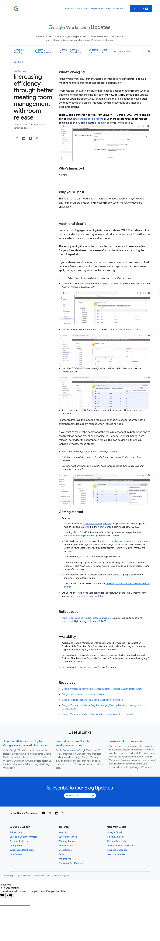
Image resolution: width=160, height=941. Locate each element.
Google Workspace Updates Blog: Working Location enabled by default (97, 714)
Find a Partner (65, 845)
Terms (67, 876)
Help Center (97, 8)
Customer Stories (67, 836)
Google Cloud (114, 832)
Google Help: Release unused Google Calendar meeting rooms (93, 700)
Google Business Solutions (121, 845)
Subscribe (140, 8)
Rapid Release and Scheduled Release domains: (86, 618)
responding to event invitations (89, 596)
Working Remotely (68, 841)
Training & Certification (70, 863)
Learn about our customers (126, 741)
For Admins (83, 8)
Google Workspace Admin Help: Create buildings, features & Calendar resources (102, 689)
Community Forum (19, 841)
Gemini (63, 51)
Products (70, 8)
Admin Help (16, 832)
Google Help (16, 845)
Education (93, 51)
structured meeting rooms (88, 118)
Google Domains (115, 836)
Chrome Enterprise (117, 841)
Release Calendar (115, 8)
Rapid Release (37, 124)
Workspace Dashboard (22, 850)
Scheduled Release (22, 128)
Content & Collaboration (43, 51)
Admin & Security (75, 51)
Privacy (61, 876)
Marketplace (65, 850)
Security (62, 832)
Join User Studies (116, 854)
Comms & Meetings (19, 51)
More (104, 51)
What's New (16, 854)
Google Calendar (22, 124)
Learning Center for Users (23, 836)
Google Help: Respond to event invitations (83, 694)
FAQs (61, 854)
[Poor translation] (10, 895)
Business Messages (117, 850)
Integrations (64, 858)
